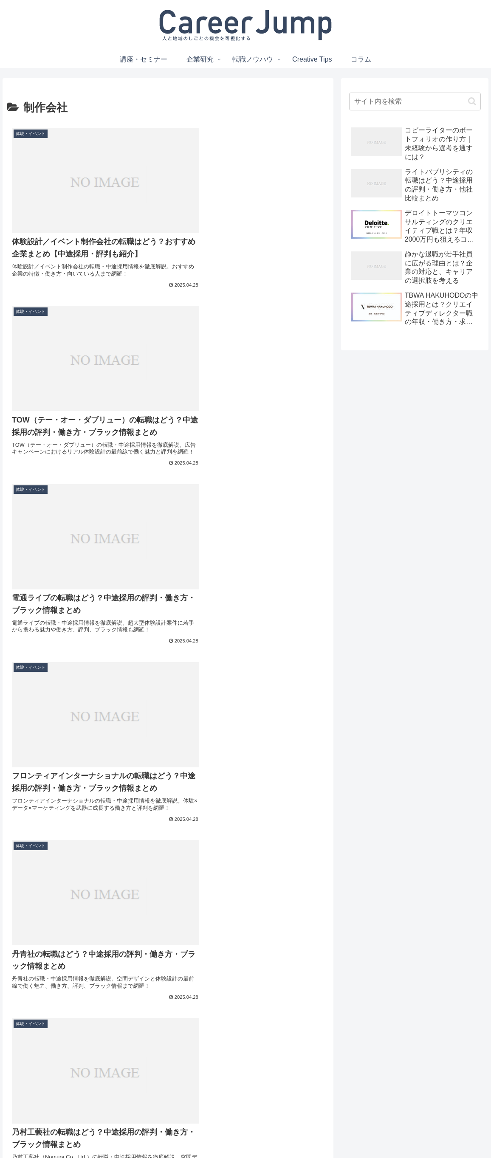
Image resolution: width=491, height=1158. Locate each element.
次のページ (168, 1022)
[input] (415, 101)
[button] (472, 101)
